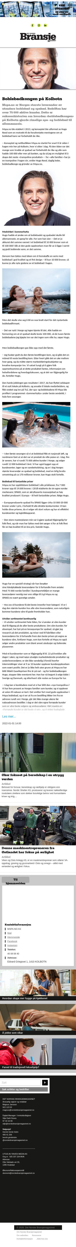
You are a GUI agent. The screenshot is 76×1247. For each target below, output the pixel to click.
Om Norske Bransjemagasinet (29, 1232)
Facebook (12, 941)
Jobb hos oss (42, 1239)
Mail (9, 933)
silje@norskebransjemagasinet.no (17, 1124)
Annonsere (36, 1235)
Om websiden (22, 1235)
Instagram (12, 945)
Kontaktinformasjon (25, 1239)
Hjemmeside (13, 937)
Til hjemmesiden (15, 880)
